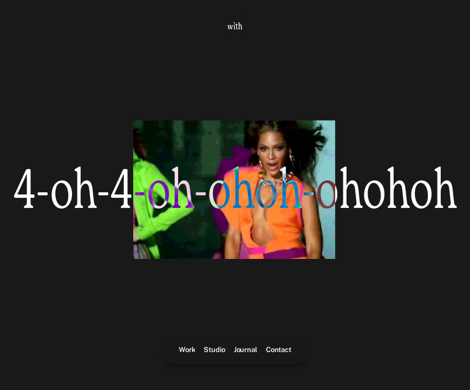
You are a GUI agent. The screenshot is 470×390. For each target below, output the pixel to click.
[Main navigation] (235, 350)
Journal (245, 350)
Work (187, 350)
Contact (278, 350)
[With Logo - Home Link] (235, 26)
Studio (214, 350)
